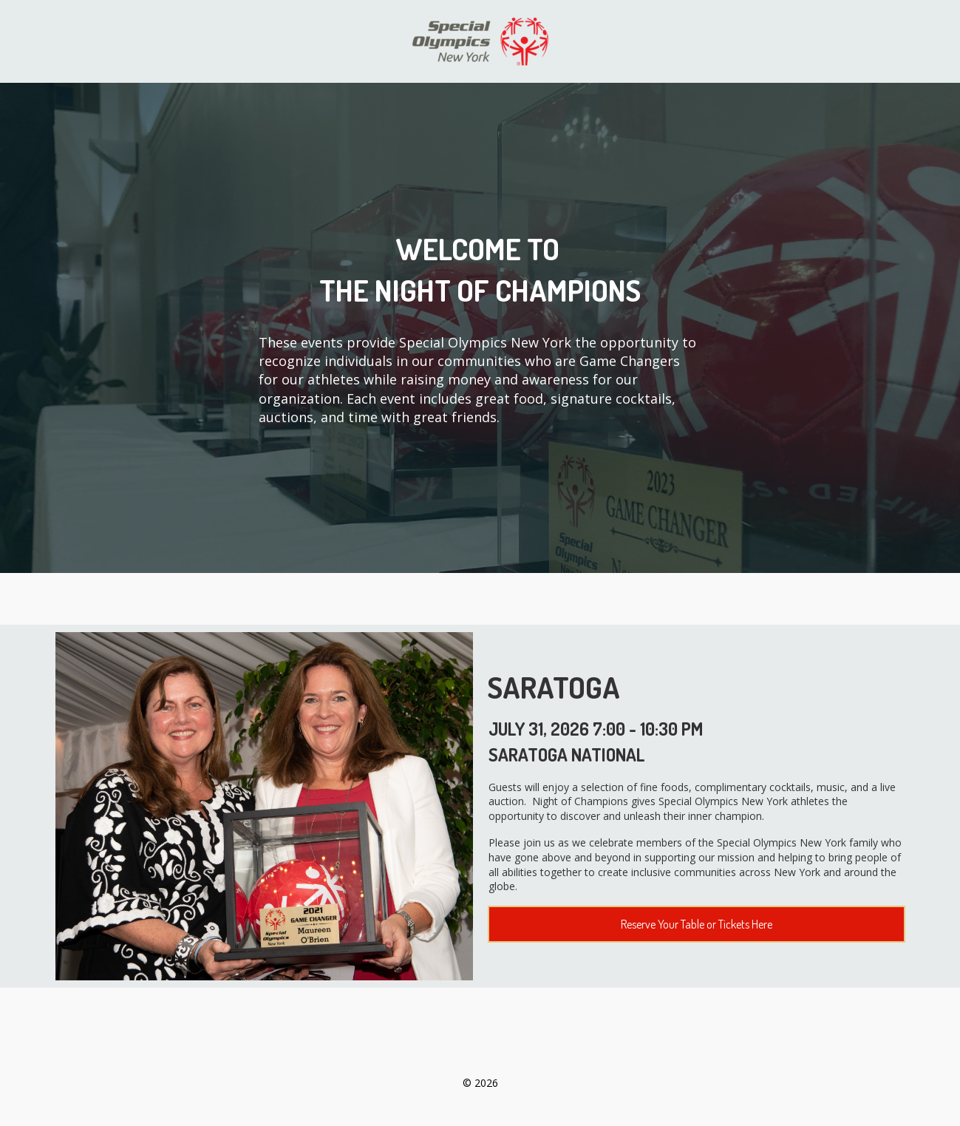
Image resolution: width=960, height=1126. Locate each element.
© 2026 (480, 1083)
